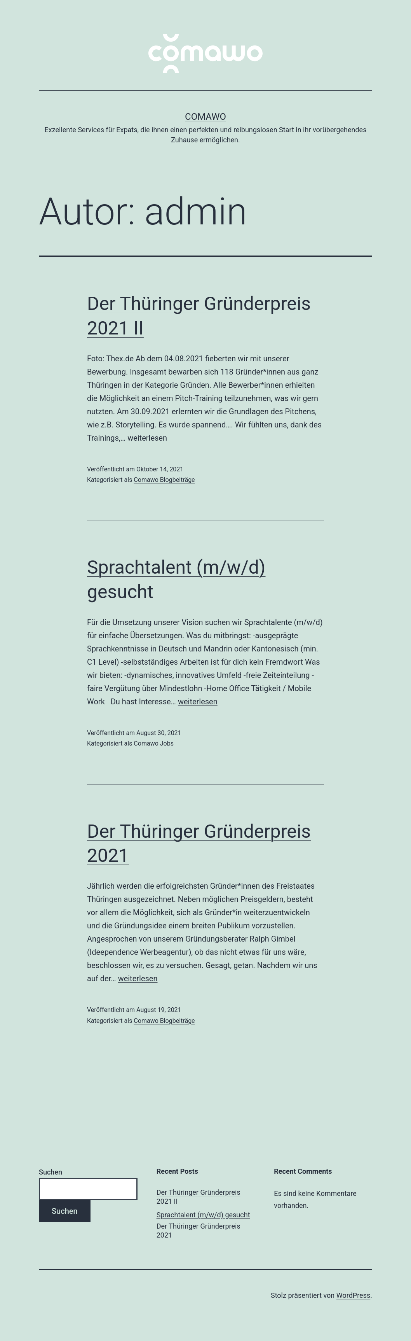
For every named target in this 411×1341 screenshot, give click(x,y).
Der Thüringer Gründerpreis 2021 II (198, 1196)
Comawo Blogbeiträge (164, 479)
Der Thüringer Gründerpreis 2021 (198, 1230)
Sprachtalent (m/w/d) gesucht (203, 1215)
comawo (205, 116)
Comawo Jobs (154, 743)
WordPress (353, 1295)
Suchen (50, 1172)
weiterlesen (147, 438)
